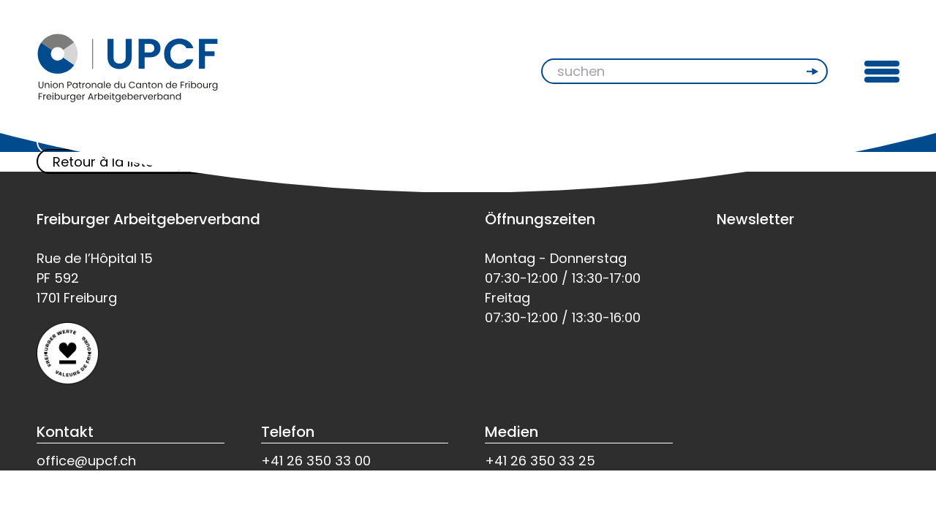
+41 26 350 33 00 (316, 460)
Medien (511, 432)
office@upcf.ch (86, 460)
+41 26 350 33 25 (540, 460)
